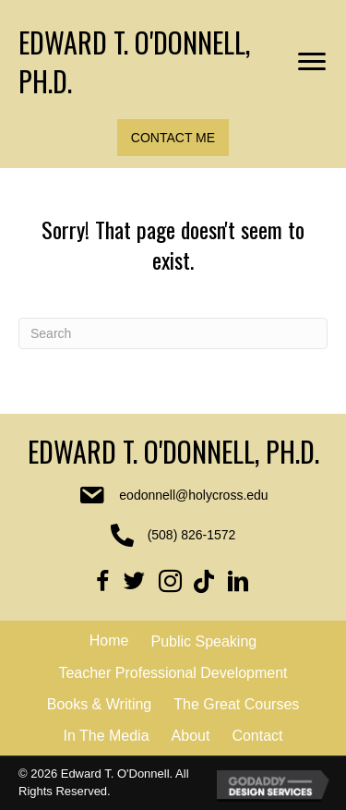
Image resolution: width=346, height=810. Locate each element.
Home (109, 640)
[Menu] (312, 62)
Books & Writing (99, 704)
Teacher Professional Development (172, 673)
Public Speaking (203, 641)
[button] (173, 137)
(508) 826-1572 (192, 534)
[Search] (173, 333)
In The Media (106, 736)
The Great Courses (236, 704)
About (191, 736)
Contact (257, 736)
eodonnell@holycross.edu (193, 495)
